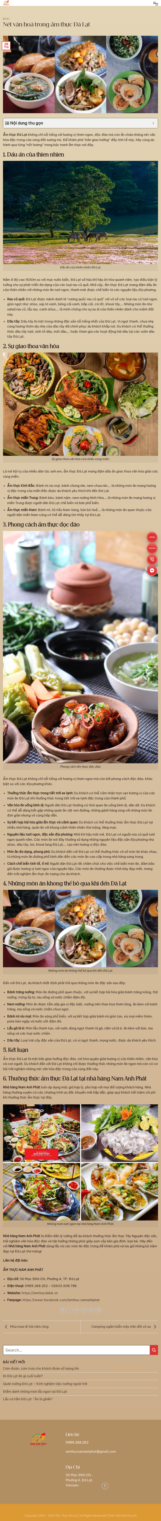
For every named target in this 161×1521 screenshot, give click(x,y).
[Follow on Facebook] (105, 1486)
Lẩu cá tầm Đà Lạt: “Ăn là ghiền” (28, 1399)
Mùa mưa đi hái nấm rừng (25, 1327)
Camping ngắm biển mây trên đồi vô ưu (124, 1327)
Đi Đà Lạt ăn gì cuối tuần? (23, 1376)
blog (6, 19)
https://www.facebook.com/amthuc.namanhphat (61, 1300)
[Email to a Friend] (84, 1310)
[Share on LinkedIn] (98, 1310)
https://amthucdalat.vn (40, 1293)
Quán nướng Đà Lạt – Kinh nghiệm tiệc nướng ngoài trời (45, 1384)
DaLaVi (132, 1515)
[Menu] (155, 4)
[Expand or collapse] (153, 123)
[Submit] (154, 1350)
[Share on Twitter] (77, 1310)
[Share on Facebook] (69, 1310)
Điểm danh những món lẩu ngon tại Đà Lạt (35, 1391)
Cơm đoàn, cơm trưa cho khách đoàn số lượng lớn (41, 1368)
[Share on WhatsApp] (62, 1310)
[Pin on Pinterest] (91, 1310)
